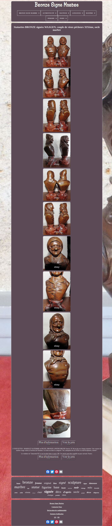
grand (82, 493)
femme (38, 483)
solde (21, 492)
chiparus (96, 492)
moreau (70, 488)
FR (58, 517)
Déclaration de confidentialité (56, 510)
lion (55, 483)
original (47, 483)
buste (63, 488)
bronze (28, 482)
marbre (19, 487)
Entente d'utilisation (56, 514)
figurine (47, 487)
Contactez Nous (57, 507)
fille (28, 488)
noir (76, 487)
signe (85, 483)
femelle (96, 488)
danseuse (93, 483)
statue (36, 487)
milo (90, 487)
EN (55, 517)
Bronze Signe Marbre (57, 503)
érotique (50, 495)
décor (89, 492)
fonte (18, 483)
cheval (33, 493)
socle (76, 491)
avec (16, 492)
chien (64, 495)
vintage (83, 488)
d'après (67, 492)
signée (48, 491)
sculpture (74, 482)
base (56, 487)
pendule (57, 495)
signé (62, 482)
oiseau (27, 492)
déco (58, 491)
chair (39, 492)
